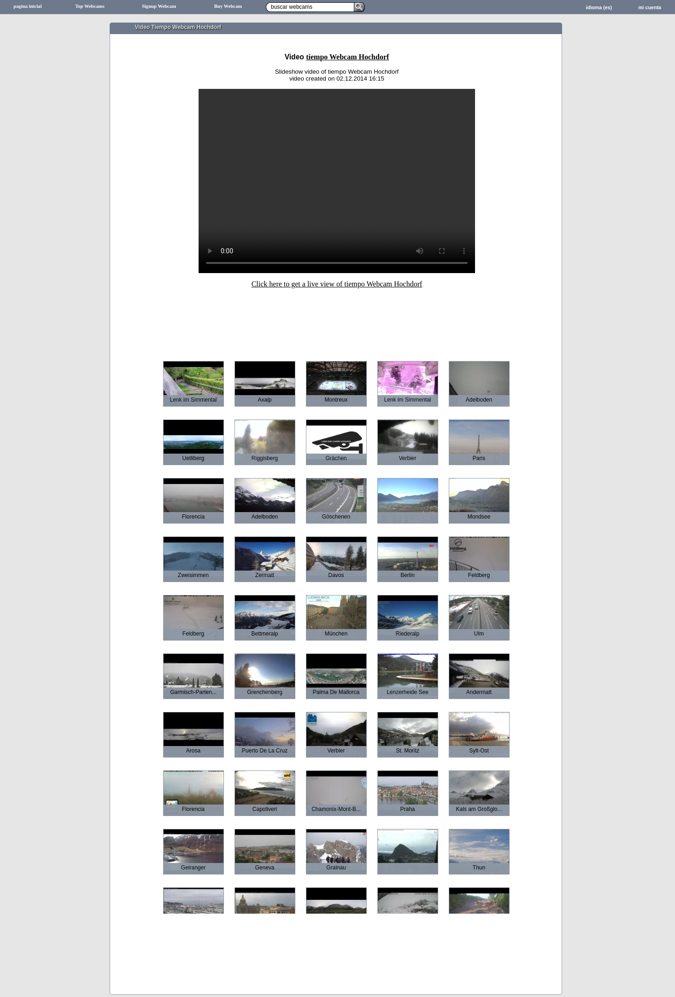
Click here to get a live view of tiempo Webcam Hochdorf (337, 284)
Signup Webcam (159, 6)
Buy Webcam (228, 6)
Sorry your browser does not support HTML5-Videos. (337, 181)
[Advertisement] (337, 318)
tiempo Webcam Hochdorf (347, 57)
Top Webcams (90, 6)
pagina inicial (27, 6)
